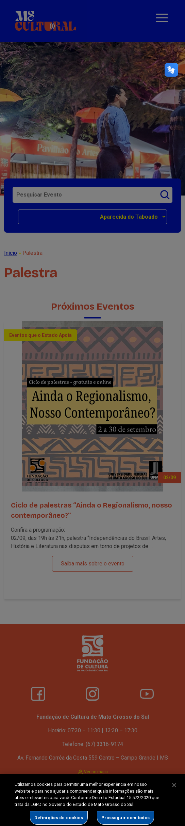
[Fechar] (174, 788)
